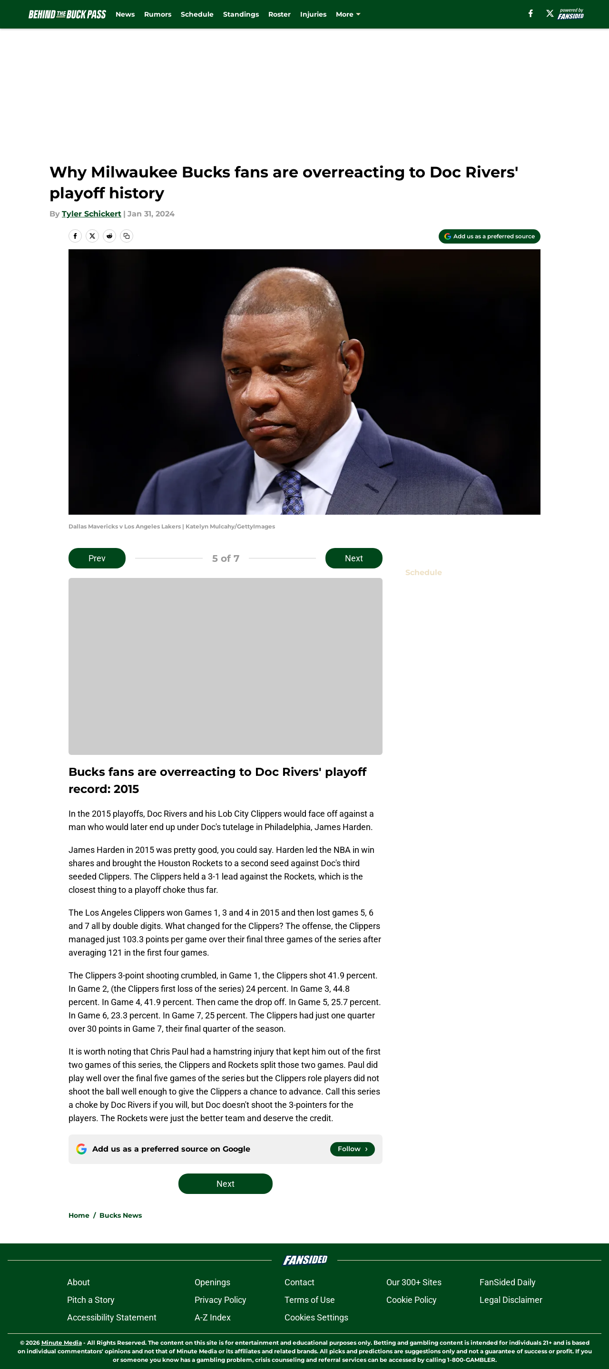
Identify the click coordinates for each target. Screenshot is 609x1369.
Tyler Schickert (91, 213)
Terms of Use (310, 1300)
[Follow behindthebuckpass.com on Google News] (352, 1149)
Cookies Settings (316, 1317)
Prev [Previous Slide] (97, 558)
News (125, 14)
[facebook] (531, 13)
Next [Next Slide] (354, 558)
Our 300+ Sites (414, 1282)
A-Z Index (213, 1317)
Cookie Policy (411, 1300)
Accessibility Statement (112, 1317)
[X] (550, 13)
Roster (279, 14)
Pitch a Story (91, 1300)
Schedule (197, 14)
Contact (299, 1282)
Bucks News (120, 1215)
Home (79, 1215)
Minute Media (61, 1342)
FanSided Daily (508, 1282)
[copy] (126, 236)
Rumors (157, 14)
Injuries (313, 14)
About (78, 1282)
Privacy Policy (220, 1300)
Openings (212, 1282)
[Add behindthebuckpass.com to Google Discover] (489, 236)
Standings (241, 14)
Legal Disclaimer (511, 1300)
